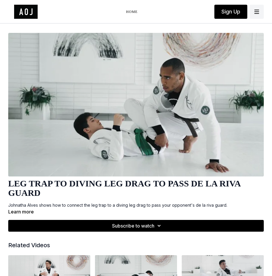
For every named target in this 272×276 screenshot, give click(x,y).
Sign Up (230, 12)
